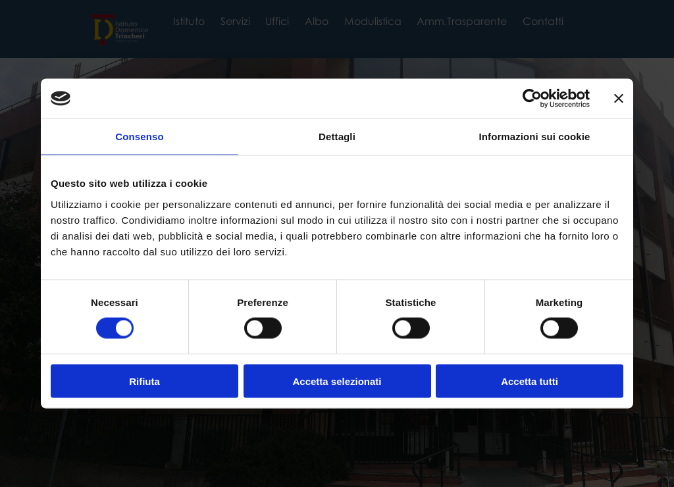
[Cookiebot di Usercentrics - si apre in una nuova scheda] (532, 99)
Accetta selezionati (336, 380)
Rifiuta (144, 380)
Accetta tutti (529, 380)
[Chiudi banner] (618, 98)
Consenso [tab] (139, 136)
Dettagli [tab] (337, 136)
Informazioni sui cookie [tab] (534, 136)
